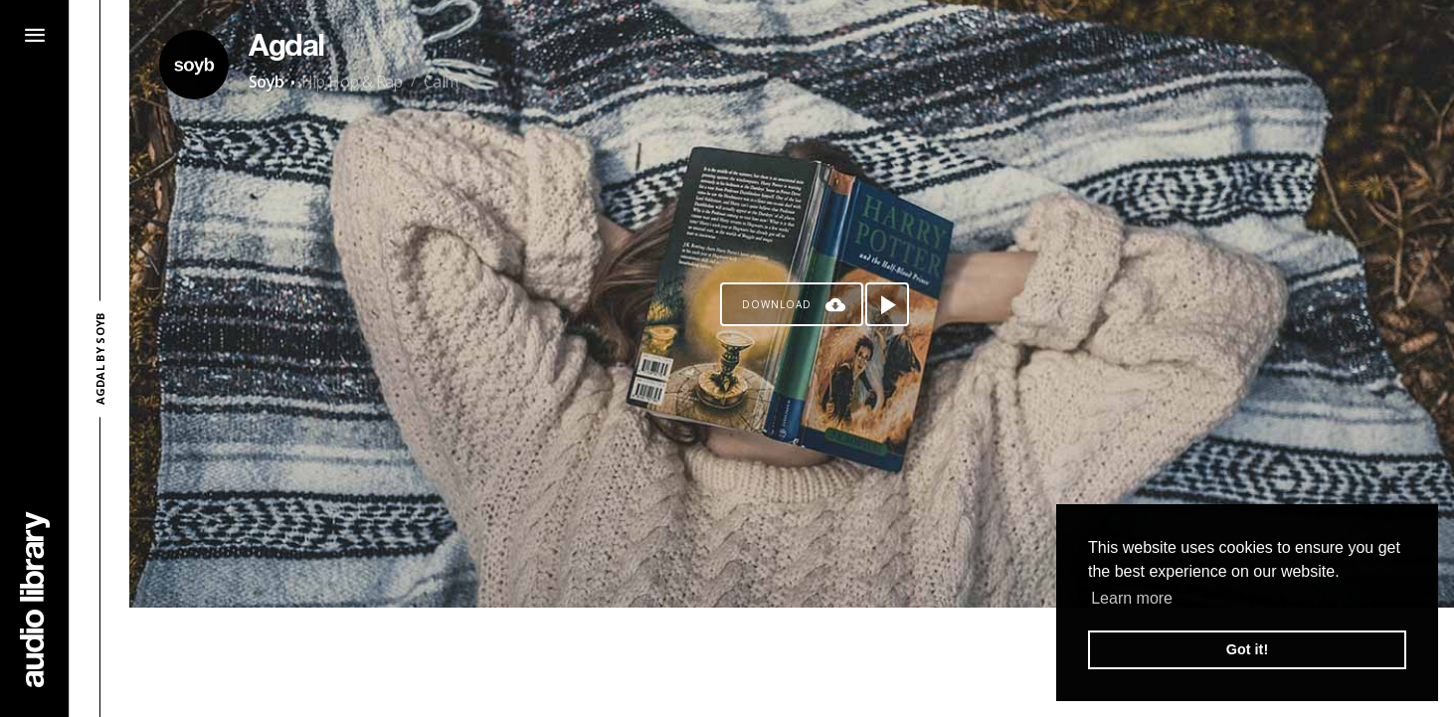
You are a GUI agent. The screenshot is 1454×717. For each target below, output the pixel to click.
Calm (441, 81)
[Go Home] (35, 599)
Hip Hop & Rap (352, 81)
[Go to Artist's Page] (194, 64)
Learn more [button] (1132, 598)
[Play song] (887, 304)
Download (777, 304)
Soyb (266, 81)
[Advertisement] (791, 662)
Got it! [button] (1247, 649)
